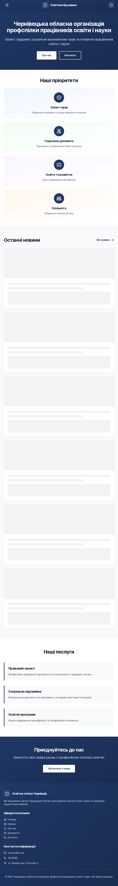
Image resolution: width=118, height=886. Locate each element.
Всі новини (105, 240)
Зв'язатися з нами (59, 768)
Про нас (46, 55)
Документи (11, 833)
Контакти (70, 55)
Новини (10, 824)
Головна (10, 819)
